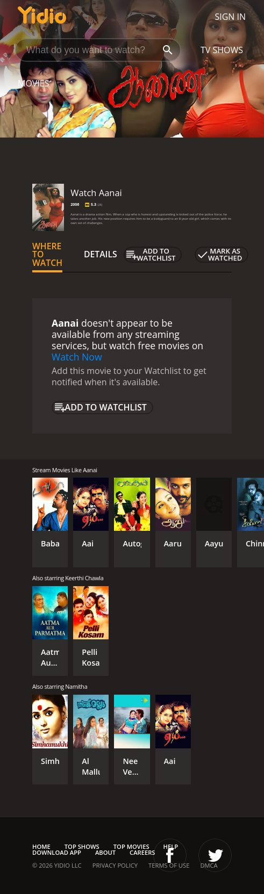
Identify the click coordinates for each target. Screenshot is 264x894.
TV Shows (222, 50)
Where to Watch (47, 254)
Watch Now (77, 356)
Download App (56, 852)
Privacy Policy (115, 865)
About (105, 852)
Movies (33, 83)
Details (100, 254)
